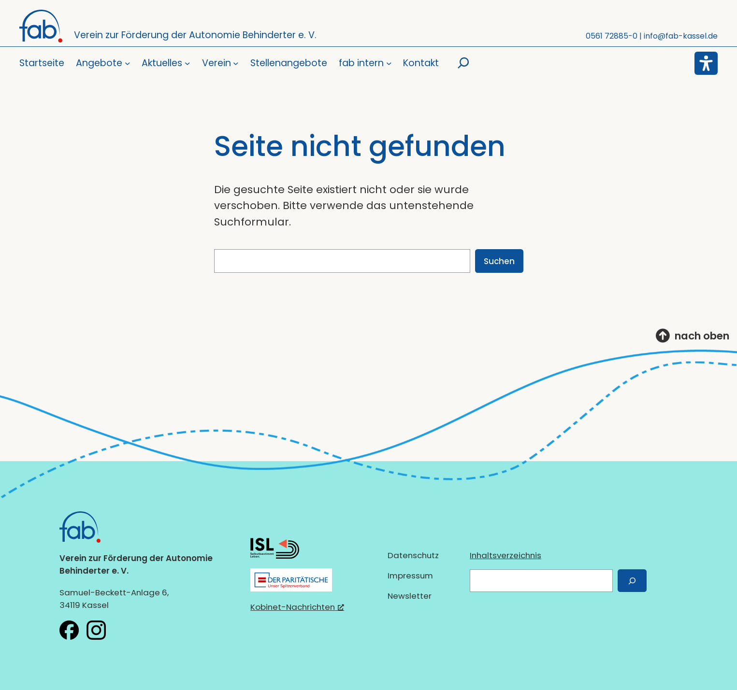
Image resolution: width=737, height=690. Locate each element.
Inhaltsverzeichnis (505, 555)
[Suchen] (632, 580)
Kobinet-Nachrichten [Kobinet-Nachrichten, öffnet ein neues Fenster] (297, 607)
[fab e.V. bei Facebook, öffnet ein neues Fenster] (69, 630)
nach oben (702, 335)
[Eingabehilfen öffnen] (706, 63)
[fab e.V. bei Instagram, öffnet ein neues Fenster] (96, 630)
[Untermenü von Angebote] (103, 63)
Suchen (499, 261)
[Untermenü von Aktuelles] (166, 63)
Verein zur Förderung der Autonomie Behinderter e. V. (195, 35)
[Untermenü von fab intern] (365, 63)
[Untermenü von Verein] (220, 63)
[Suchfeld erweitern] (463, 63)
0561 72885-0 (611, 36)
